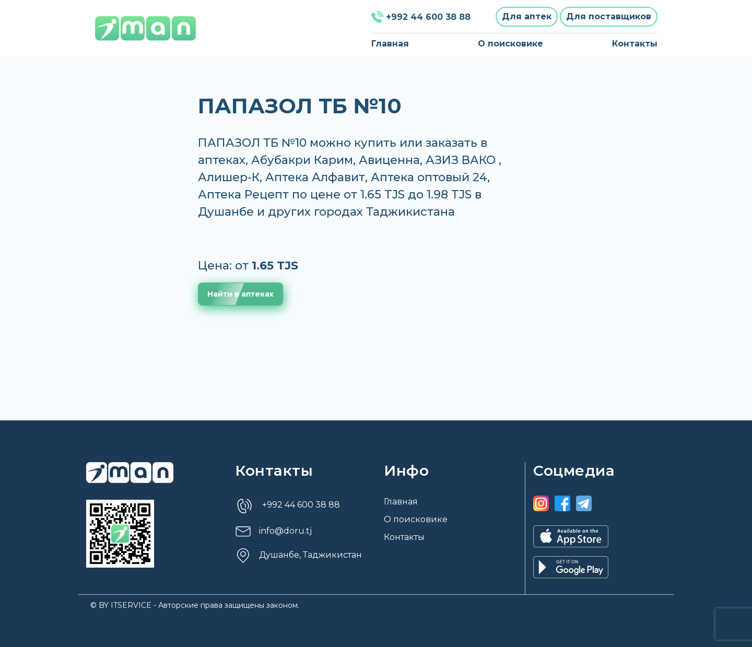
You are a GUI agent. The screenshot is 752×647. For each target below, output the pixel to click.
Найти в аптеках (240, 294)
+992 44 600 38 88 (421, 17)
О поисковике (510, 44)
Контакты (634, 44)
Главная (390, 44)
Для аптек (526, 16)
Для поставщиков (608, 16)
